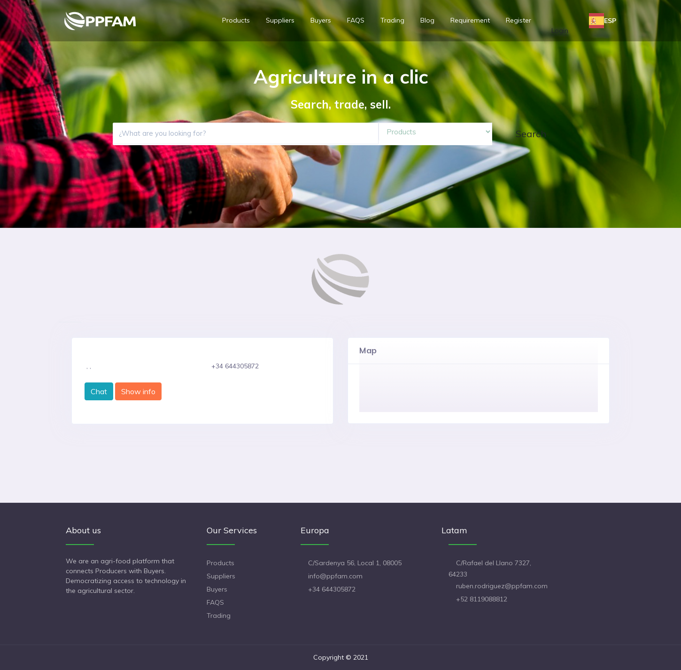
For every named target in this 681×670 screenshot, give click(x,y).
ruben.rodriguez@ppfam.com (502, 586)
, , (88, 366)
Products (236, 20)
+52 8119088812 (481, 599)
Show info (138, 391)
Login (559, 30)
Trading (392, 20)
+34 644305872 (332, 589)
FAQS (355, 20)
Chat (99, 391)
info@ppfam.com (335, 576)
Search (531, 134)
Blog (427, 20)
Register (518, 20)
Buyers (320, 20)
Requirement (470, 20)
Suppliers (280, 20)
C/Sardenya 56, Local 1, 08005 (355, 563)
